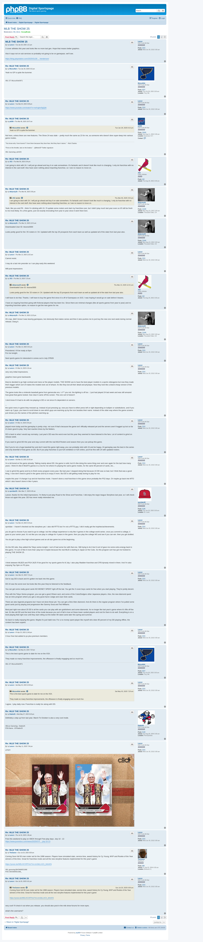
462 (143, 179)
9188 (143, 509)
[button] (165, 37)
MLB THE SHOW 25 (17, 28)
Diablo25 (141, 725)
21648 (144, 209)
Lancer (140, 41)
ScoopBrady (25, 32)
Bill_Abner (16, 32)
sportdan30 (141, 502)
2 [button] (161, 37)
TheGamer (141, 859)
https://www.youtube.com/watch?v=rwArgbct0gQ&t (26, 108)
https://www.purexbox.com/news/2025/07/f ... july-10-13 (27, 841)
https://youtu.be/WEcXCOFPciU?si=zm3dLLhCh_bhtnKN (28, 864)
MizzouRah (141, 83)
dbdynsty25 (142, 202)
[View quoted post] (27, 128)
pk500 (140, 126)
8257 (143, 90)
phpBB (78, 933)
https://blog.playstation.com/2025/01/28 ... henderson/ (27, 59)
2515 (143, 48)
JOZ (139, 173)
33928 (144, 132)
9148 (143, 732)
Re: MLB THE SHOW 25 (17, 66)
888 (143, 866)
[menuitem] (19, 18)
